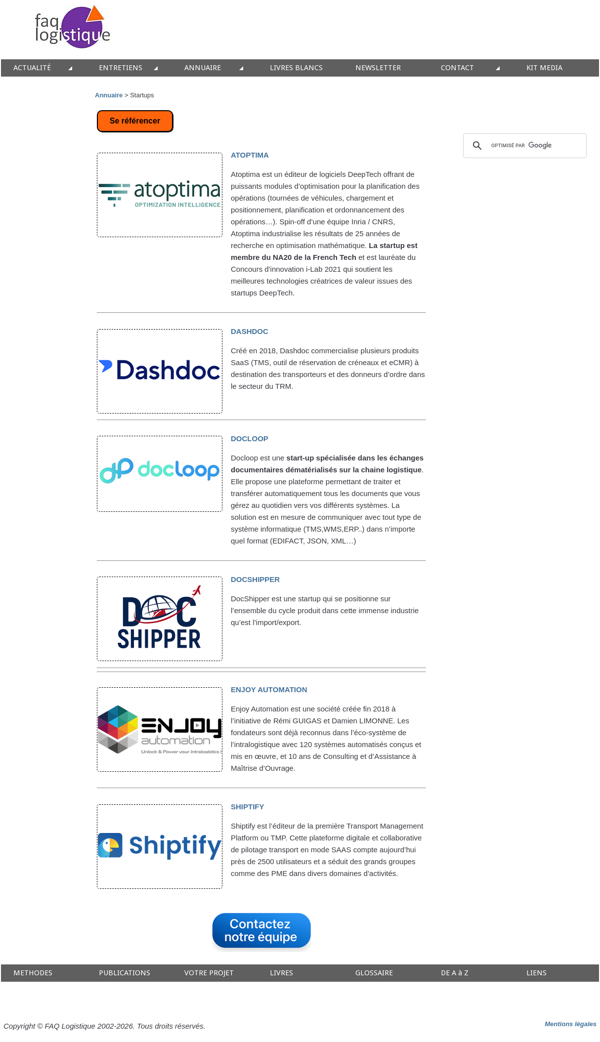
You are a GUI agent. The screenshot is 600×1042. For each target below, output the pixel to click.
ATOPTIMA (250, 155)
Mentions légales (571, 1024)
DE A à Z (455, 973)
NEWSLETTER (378, 68)
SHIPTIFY (247, 806)
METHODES (32, 973)
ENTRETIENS (120, 68)
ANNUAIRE (202, 68)
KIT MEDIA (544, 68)
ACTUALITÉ (32, 68)
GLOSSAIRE (374, 973)
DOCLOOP (249, 438)
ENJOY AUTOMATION (269, 689)
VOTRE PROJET (209, 973)
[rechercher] (523, 146)
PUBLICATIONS (124, 973)
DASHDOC (249, 331)
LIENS (536, 973)
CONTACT (457, 68)
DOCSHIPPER (255, 579)
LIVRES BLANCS (296, 68)
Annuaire (109, 95)
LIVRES (281, 973)
